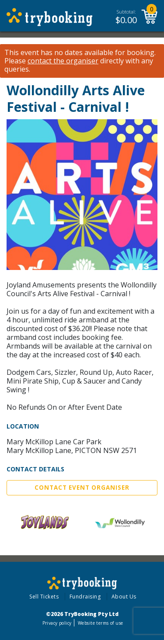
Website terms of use (100, 623)
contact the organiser (63, 61)
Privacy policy (57, 623)
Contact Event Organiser (82, 487)
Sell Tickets (44, 596)
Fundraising (85, 596)
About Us (124, 596)
